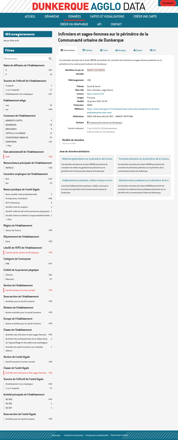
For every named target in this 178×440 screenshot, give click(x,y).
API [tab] (153, 50)
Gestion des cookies (119, 435)
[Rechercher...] (27, 58)
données (74, 16)
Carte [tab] (104, 50)
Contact (116, 24)
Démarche (52, 16)
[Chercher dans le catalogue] (50, 58)
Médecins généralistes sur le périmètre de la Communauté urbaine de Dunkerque (102, 158)
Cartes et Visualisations (107, 16)
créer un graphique (74, 24)
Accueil (30, 16)
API (99, 24)
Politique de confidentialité (97, 435)
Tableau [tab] (87, 50)
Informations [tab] (68, 50)
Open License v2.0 (95, 93)
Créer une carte (145, 16)
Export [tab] (138, 50)
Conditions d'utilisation (73, 435)
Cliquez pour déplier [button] (69, 143)
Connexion (168, 3)
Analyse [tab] (120, 50)
